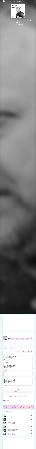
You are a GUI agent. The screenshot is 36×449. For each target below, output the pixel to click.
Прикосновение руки (11, 422)
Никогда (8, 415)
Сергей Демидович (18, 24)
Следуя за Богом (10, 418)
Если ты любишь (10, 433)
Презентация (10, 348)
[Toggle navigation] (32, 1)
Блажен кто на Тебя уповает (12, 429)
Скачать (18, 389)
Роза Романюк (6, 400)
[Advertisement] (18, 323)
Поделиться (18, 391)
